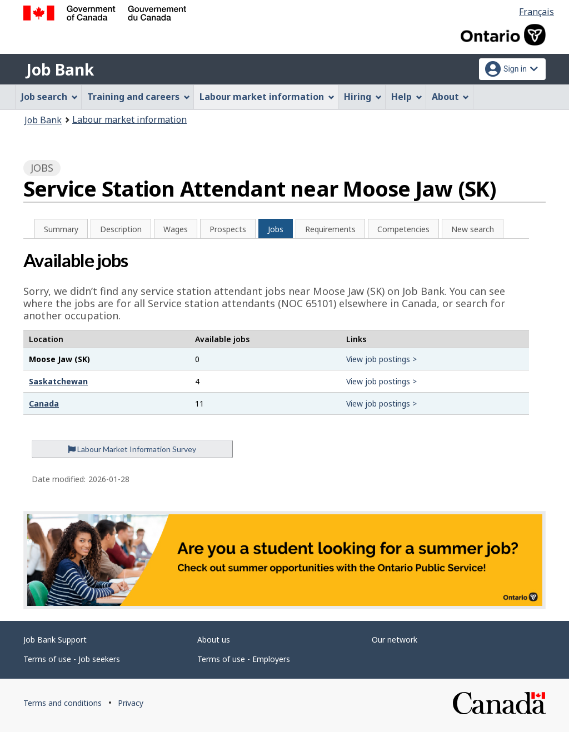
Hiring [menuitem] (363, 97)
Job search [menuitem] (49, 97)
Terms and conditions (62, 703)
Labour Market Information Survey (132, 449)
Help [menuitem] (406, 97)
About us (213, 639)
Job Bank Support (55, 639)
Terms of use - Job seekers (71, 659)
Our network (394, 639)
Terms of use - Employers (243, 659)
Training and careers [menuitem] (138, 97)
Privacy (130, 703)
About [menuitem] (451, 97)
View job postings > (381, 359)
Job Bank (60, 69)
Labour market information (129, 119)
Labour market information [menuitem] (267, 97)
